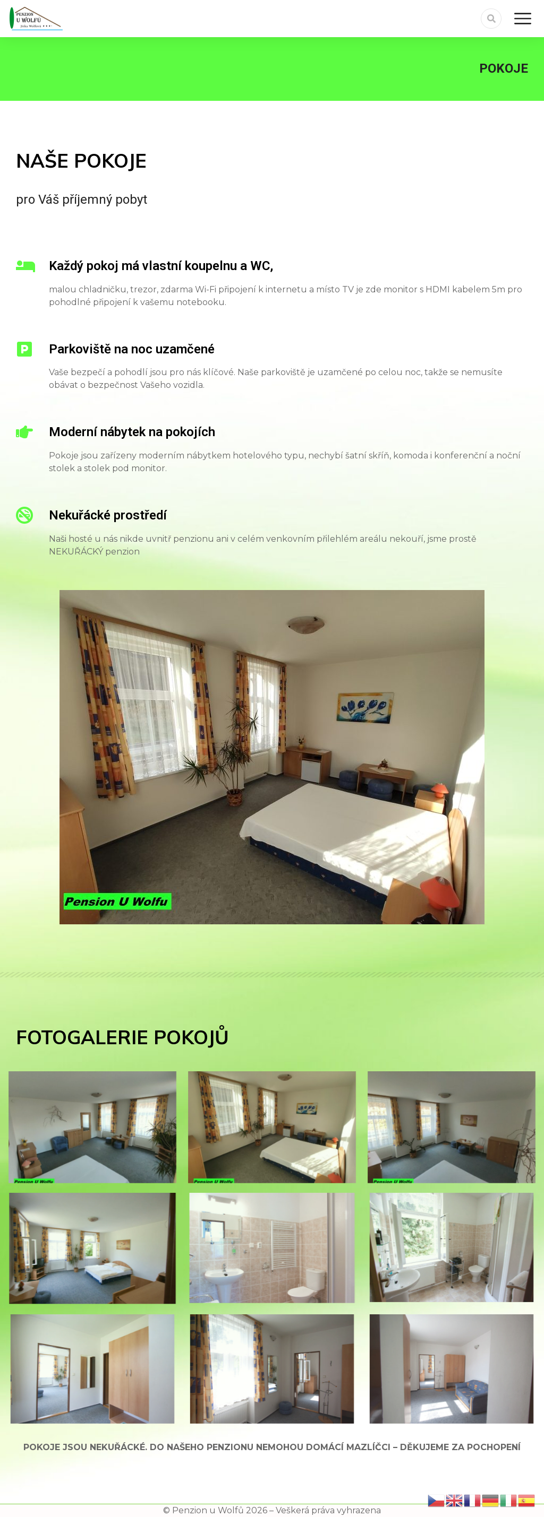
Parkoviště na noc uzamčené (132, 349)
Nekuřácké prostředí (108, 515)
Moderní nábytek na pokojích (132, 431)
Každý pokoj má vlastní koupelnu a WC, (161, 265)
